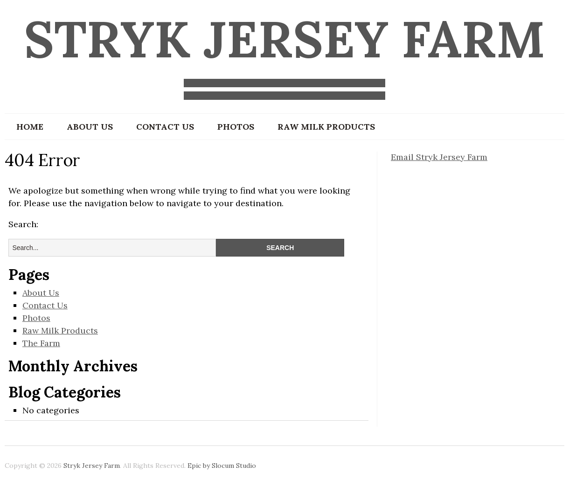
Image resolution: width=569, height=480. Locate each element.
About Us (90, 126)
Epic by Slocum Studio (221, 465)
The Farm (41, 343)
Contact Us (165, 126)
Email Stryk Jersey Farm (439, 157)
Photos (235, 126)
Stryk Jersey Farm (284, 39)
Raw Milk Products (326, 126)
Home (29, 126)
